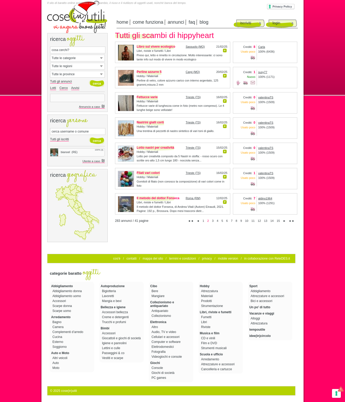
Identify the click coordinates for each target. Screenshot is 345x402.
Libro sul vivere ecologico (156, 46)
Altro (155, 327)
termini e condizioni (182, 258)
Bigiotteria (109, 291)
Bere (155, 291)
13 (265, 220)
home (122, 22)
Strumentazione (212, 306)
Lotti (53, 88)
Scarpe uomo (62, 311)
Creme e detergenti (116, 317)
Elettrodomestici (163, 347)
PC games (159, 378)
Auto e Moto (60, 353)
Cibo (153, 286)
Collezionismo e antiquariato (162, 304)
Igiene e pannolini (114, 343)
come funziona (148, 22)
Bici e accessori (262, 301)
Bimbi (105, 328)
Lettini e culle (111, 348)
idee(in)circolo (260, 336)
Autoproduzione (113, 286)
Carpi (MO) (193, 71)
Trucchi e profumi (114, 322)
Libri (204, 322)
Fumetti (206, 317)
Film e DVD (209, 343)
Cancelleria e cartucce (217, 369)
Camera (58, 327)
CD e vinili (208, 338)
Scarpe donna (62, 306)
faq (192, 22)
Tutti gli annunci (61, 81)
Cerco (63, 88)
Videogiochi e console (167, 357)
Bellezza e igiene (113, 307)
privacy (207, 258)
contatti (131, 258)
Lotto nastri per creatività (155, 147)
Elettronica (158, 322)
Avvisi (75, 88)
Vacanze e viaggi (261, 313)
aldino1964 (265, 198)
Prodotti (207, 301)
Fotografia (159, 352)
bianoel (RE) (63, 152)
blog (203, 22)
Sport (253, 286)
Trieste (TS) (193, 97)
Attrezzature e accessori (218, 364)
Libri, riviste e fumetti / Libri (154, 50)
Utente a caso (93, 161)
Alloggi (256, 318)
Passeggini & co (113, 353)
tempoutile (257, 329)
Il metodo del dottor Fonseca (158, 198)
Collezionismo (162, 316)
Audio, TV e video (164, 332)
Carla (261, 46)
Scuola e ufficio (211, 354)
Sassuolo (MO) (195, 46)
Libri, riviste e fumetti (215, 312)
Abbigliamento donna (67, 291)
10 (246, 220)
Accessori (59, 301)
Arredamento (61, 317)
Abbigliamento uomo (67, 296)
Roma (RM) (193, 198)
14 (272, 220)
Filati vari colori (148, 173)
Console (158, 368)
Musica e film (209, 333)
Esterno (58, 342)
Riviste (206, 327)
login (276, 23)
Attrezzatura (210, 291)
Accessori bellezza (115, 312)
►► (292, 220)
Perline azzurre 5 (149, 72)
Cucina (57, 337)
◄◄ (190, 220)
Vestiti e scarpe (113, 358)
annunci (176, 22)
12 (259, 220)
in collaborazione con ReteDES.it (267, 258)
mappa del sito (153, 258)
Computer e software (166, 342)
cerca (97, 83)
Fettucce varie (147, 97)
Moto (56, 368)
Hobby (204, 286)
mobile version (228, 258)
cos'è (116, 258)
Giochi (155, 363)
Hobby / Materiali (147, 76)
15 (278, 220)
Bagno (57, 322)
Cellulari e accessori (166, 337)
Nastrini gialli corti (150, 122)
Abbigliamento (62, 286)
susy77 (262, 72)
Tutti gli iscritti (59, 139)
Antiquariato (160, 311)
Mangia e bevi (112, 301)
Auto (56, 363)
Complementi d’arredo (68, 332)
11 (253, 220)
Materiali (207, 296)
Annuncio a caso (92, 107)
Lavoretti (108, 296)
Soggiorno (60, 347)
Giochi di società (163, 373)
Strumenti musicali (214, 348)
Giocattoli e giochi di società (122, 338)
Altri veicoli (60, 358)
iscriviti (245, 23)
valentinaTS (265, 97)
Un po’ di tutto (259, 307)
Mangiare (158, 296)
